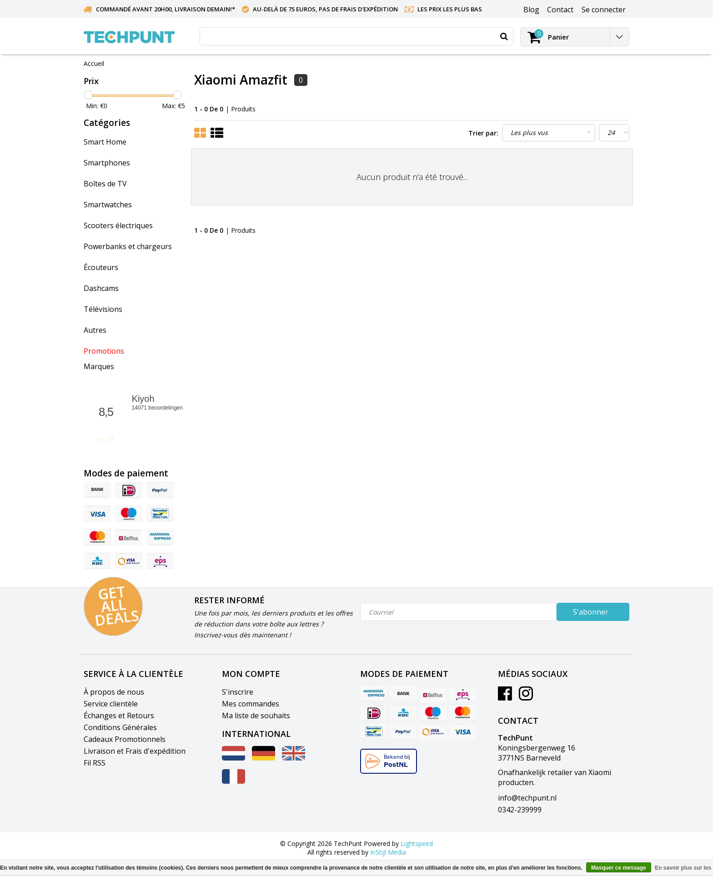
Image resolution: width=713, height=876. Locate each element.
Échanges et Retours (119, 716)
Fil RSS (94, 763)
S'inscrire (237, 692)
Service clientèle (111, 704)
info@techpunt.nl (527, 798)
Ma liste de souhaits (256, 716)
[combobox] (356, 36)
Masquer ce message (618, 868)
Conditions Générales (120, 727)
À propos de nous (114, 692)
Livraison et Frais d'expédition (135, 751)
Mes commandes (250, 704)
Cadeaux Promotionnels (125, 739)
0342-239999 (520, 810)
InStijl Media (388, 852)
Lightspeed (417, 843)
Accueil (94, 63)
